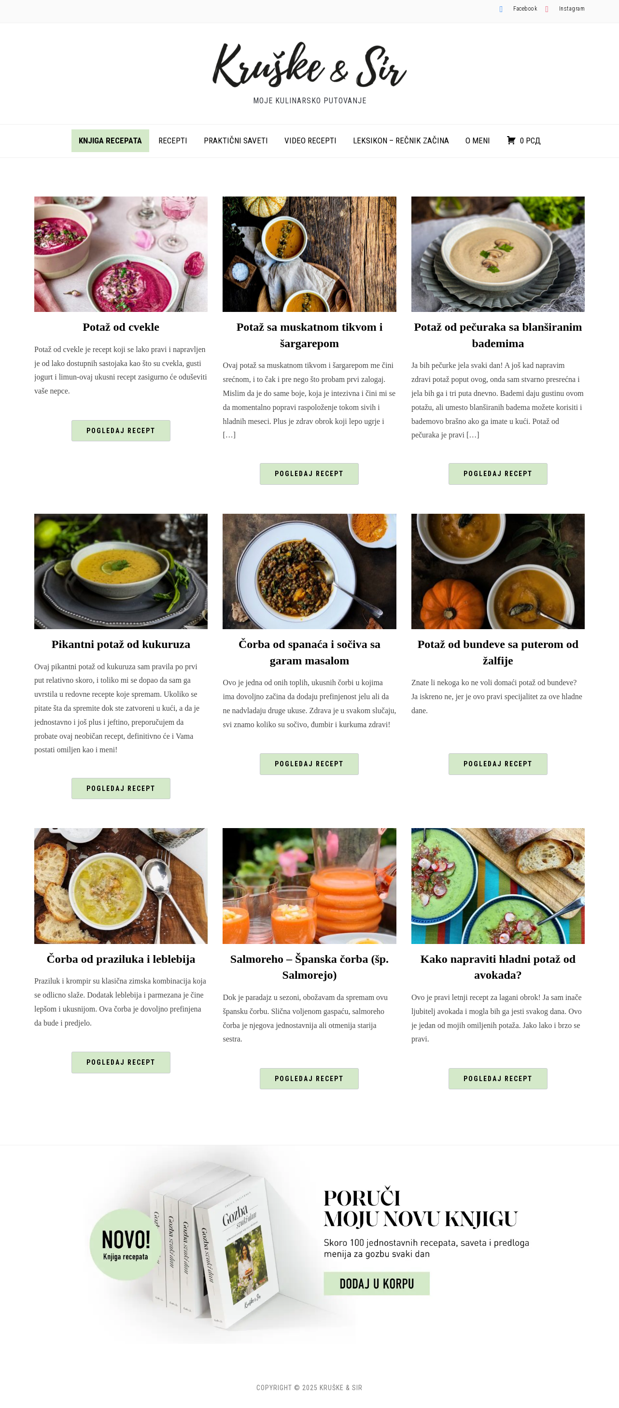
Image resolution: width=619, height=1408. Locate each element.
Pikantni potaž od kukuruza (121, 644)
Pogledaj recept (120, 431)
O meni (477, 140)
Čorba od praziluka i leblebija (121, 959)
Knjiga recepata (110, 140)
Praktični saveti (236, 140)
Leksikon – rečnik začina (401, 140)
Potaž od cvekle (121, 327)
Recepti (172, 140)
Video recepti (310, 140)
